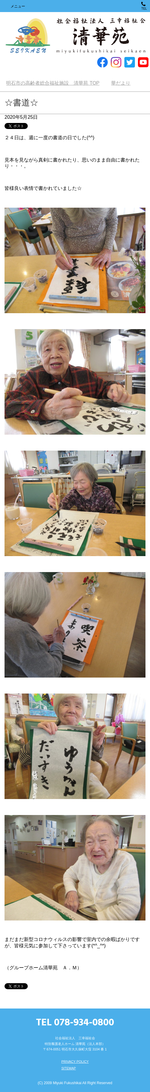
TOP (52, 83)
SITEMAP (68, 1068)
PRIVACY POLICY (75, 1061)
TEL (144, 6)
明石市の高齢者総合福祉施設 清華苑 (75, 36)
